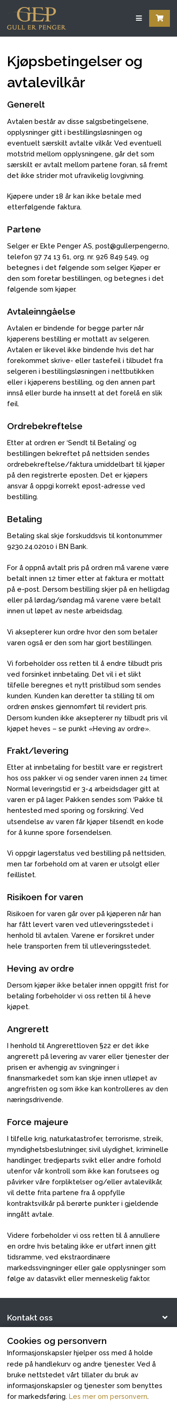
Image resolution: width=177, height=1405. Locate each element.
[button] (88, 1318)
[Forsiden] (36, 18)
